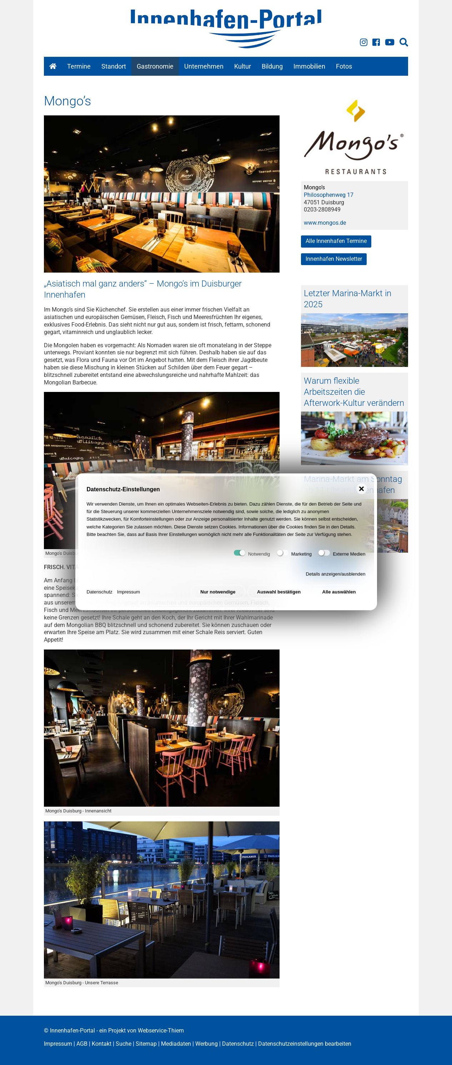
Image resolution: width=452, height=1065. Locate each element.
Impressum (128, 598)
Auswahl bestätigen (279, 598)
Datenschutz (99, 598)
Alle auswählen (339, 598)
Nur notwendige (217, 598)
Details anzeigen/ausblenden (336, 580)
